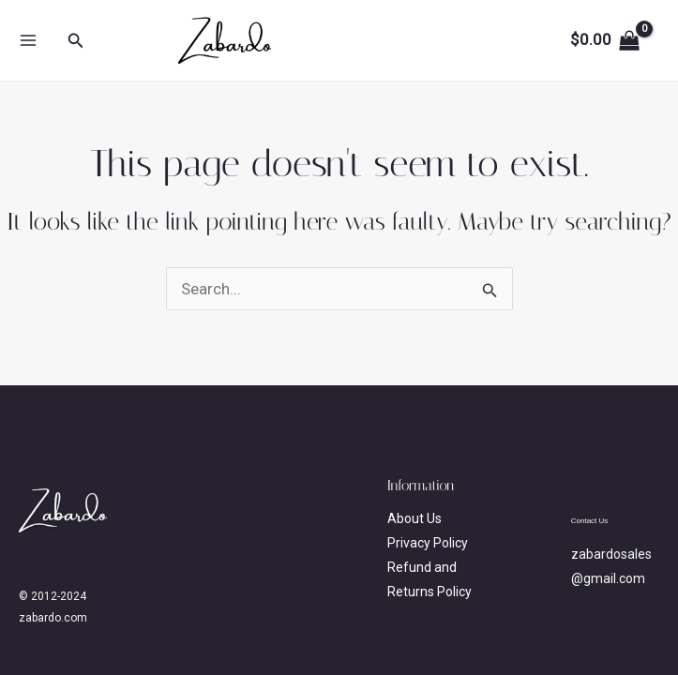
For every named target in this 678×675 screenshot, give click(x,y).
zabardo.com (381, 40)
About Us (414, 518)
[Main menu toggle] (28, 40)
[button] (76, 40)
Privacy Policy (427, 542)
